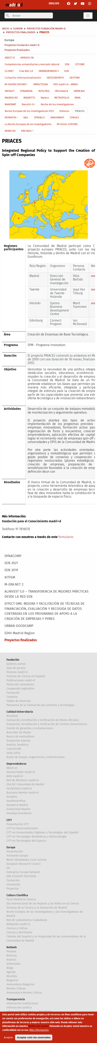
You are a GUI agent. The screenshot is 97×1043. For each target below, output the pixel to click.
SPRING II (39, 117)
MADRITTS (29, 97)
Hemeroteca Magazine (20, 984)
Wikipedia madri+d (18, 924)
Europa (9, 40)
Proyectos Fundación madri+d (22, 45)
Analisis (11, 959)
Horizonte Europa (17, 855)
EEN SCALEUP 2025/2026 (21, 876)
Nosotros (12, 716)
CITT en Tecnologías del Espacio (26, 840)
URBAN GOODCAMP (19, 626)
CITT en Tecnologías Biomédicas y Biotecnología (36, 836)
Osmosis (64, 111)
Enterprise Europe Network (23, 872)
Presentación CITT (17, 824)
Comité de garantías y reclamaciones (29, 728)
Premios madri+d (17, 672)
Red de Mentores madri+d (22, 780)
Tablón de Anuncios (18, 701)
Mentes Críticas (16, 988)
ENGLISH (54, 3)
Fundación (12, 659)
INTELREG (43, 91)
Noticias (11, 955)
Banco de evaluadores (20, 736)
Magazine (12, 980)
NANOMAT (10, 104)
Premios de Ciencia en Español (25, 676)
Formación (13, 692)
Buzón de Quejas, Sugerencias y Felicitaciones (35, 757)
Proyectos (12, 888)
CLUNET (9, 70)
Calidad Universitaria (19, 711)
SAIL (25, 117)
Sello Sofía (13, 753)
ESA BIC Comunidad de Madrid (25, 784)
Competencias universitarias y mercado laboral (32, 64)
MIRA (78, 97)
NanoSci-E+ (28, 104)
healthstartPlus (16, 801)
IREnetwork (61, 91)
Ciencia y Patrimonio (19, 932)
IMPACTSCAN (40, 84)
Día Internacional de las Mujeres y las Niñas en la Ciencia (42, 903)
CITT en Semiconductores (22, 828)
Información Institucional (22, 1003)
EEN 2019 (11, 570)
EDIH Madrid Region (20, 633)
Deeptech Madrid (17, 805)
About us (11, 768)
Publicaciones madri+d (20, 680)
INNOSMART (57, 117)
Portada (11, 951)
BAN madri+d (14, 776)
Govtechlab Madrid (18, 809)
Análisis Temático (17, 744)
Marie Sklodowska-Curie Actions (26, 859)
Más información (39, 1030)
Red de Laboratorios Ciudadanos (26, 920)
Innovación (13, 884)
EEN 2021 (11, 563)
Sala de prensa (15, 668)
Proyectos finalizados (17, 49)
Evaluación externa (18, 740)
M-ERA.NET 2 (14, 584)
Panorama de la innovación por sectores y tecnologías (40, 705)
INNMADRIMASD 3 (49, 70)
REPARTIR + (11, 117)
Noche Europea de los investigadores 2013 (29, 111)
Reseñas (11, 976)
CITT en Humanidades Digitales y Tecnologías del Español (42, 832)
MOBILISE (10, 130)
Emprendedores (16, 763)
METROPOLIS (61, 97)
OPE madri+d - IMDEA (65, 84)
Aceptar (8, 1038)
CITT (9, 820)
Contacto (12, 697)
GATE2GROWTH (55, 77)
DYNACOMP (13, 556)
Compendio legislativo (20, 688)
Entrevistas (13, 963)
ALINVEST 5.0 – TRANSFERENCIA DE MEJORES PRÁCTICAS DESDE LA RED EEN (46, 594)
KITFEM (10, 577)
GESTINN (75, 77)
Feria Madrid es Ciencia (21, 899)
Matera (45, 97)
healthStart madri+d (19, 788)
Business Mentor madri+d (22, 792)
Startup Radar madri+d (20, 772)
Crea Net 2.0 (26, 70)
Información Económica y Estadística (29, 1011)
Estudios (11, 796)
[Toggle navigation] (87, 15)
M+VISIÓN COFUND (15, 84)
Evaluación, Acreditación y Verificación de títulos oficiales (42, 720)
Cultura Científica (17, 895)
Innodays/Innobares (19, 813)
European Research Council (23, 864)
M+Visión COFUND (67, 124)
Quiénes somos (16, 664)
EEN (67, 64)
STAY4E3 (74, 117)
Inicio (5, 28)
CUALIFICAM (13, 749)
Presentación (14, 851)
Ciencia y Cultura (17, 928)
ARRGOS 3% (27, 57)
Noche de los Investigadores (57, 104)
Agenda (11, 972)
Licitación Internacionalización (23, 77)
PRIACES (79, 111)
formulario (65, 537)
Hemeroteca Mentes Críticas (24, 992)
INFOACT (10, 91)
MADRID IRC (11, 97)
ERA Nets (26, 130)
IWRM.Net (79, 91)
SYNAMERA (26, 91)
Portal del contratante (20, 684)
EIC (8, 868)
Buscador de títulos (18, 732)
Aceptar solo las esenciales (34, 1038)
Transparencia (15, 999)
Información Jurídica (19, 1007)
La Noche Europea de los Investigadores (28, 124)
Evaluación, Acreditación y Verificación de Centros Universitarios (46, 724)
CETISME (80, 64)
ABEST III (10, 57)
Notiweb (11, 947)
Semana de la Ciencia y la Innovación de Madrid (36, 907)
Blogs (9, 968)
